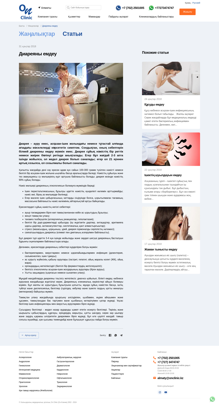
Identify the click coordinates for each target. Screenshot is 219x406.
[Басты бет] (25, 11)
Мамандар (94, 16)
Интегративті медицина (29, 370)
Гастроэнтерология (65, 361)
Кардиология (63, 370)
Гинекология (24, 365)
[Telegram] (121, 335)
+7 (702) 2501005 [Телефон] (168, 358)
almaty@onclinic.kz (170, 378)
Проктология (25, 382)
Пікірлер (115, 361)
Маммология (25, 374)
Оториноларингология (29, 378)
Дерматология (63, 365)
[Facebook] (110, 335)
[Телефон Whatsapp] (161, 8)
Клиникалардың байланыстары (156, 16)
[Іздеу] (68, 8)
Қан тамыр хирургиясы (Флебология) (35, 390)
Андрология (24, 361)
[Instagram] (159, 392)
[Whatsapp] (115, 335)
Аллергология (25, 357)
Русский (196, 3)
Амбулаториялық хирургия (69, 357)
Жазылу (187, 12)
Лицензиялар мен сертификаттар (126, 365)
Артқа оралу (28, 335)
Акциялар (115, 370)
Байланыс (115, 378)
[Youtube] (165, 392)
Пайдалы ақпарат (118, 16)
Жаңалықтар (37, 33)
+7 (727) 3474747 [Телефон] (168, 362)
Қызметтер (74, 16)
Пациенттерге (117, 374)
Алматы (44, 7)
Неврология (62, 374)
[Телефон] (130, 8)
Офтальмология (64, 378)
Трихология (62, 382)
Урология (23, 386)
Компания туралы (47, 16)
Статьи (72, 33)
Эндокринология (64, 386)
